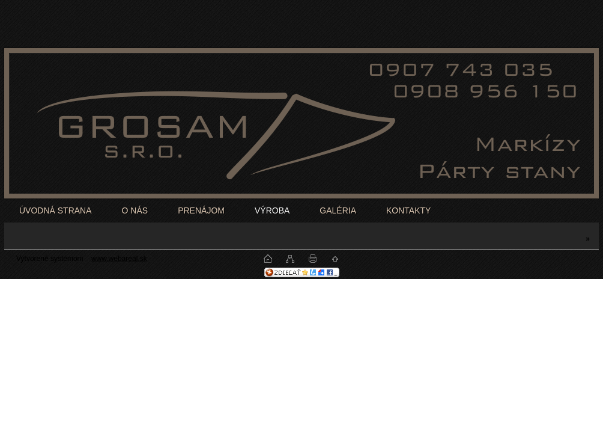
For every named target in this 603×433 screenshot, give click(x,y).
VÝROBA (272, 210)
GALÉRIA (338, 210)
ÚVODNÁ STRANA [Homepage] (55, 210)
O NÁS (135, 210)
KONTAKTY (408, 210)
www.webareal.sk (119, 258)
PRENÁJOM (201, 210)
